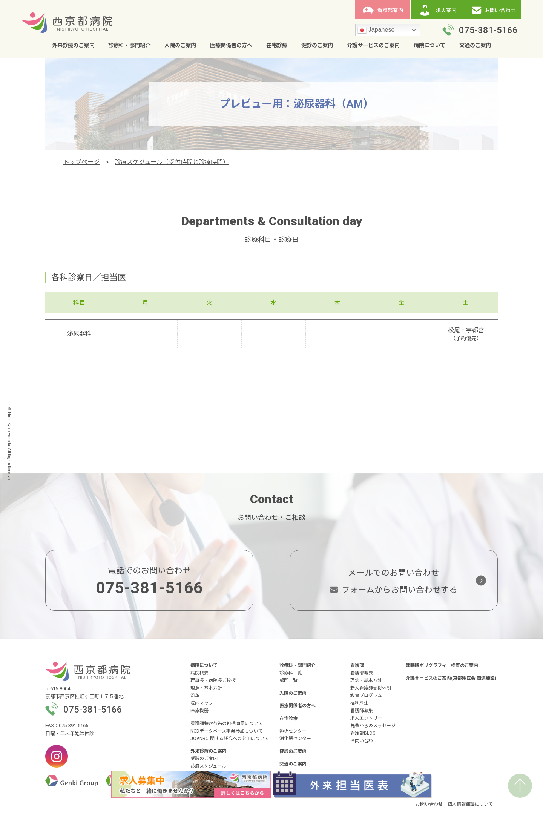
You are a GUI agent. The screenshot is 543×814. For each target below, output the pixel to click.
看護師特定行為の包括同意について (226, 723)
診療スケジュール (208, 766)
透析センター (293, 731)
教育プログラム (366, 695)
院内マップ (201, 703)
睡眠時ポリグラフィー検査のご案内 (442, 665)
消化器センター (295, 738)
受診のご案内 (204, 758)
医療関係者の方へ (231, 46)
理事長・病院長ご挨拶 (213, 680)
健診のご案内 (317, 46)
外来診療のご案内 (73, 46)
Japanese (375, 30)
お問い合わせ (363, 740)
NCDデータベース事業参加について (226, 731)
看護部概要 (361, 673)
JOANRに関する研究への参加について (229, 738)
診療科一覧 (290, 673)
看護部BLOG (363, 733)
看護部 (357, 665)
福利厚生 (359, 703)
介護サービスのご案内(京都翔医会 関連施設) (451, 678)
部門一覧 (288, 680)
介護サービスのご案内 (373, 46)
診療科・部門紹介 (129, 46)
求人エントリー (366, 718)
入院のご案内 (180, 46)
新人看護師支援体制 (370, 688)
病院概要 (199, 673)
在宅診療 (276, 46)
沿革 (194, 695)
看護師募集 (361, 710)
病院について (429, 46)
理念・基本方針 (206, 688)
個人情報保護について (470, 804)
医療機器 (199, 710)
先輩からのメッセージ (373, 725)
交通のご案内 (475, 46)
